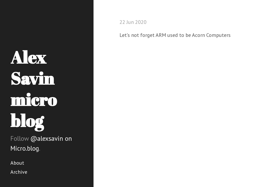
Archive (18, 172)
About (17, 162)
